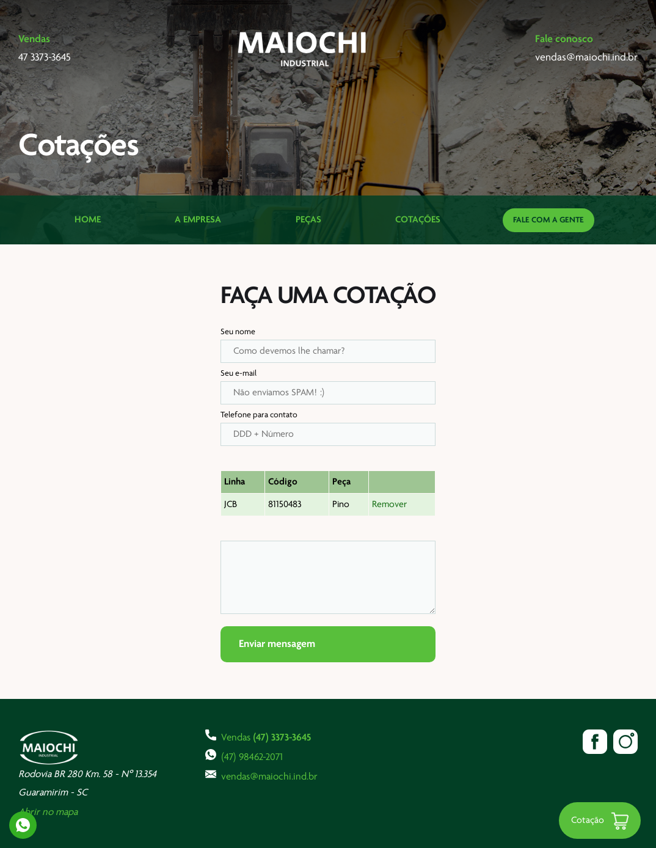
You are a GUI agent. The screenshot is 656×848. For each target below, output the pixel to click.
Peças (308, 220)
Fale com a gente (548, 220)
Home (88, 220)
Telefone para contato (258, 415)
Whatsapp (23, 825)
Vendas (258, 736)
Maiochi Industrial (303, 49)
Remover (389, 505)
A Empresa (198, 220)
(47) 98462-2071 (244, 755)
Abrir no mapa (48, 812)
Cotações (417, 220)
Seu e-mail (238, 373)
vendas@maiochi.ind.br (261, 775)
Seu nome (237, 332)
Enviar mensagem (277, 644)
